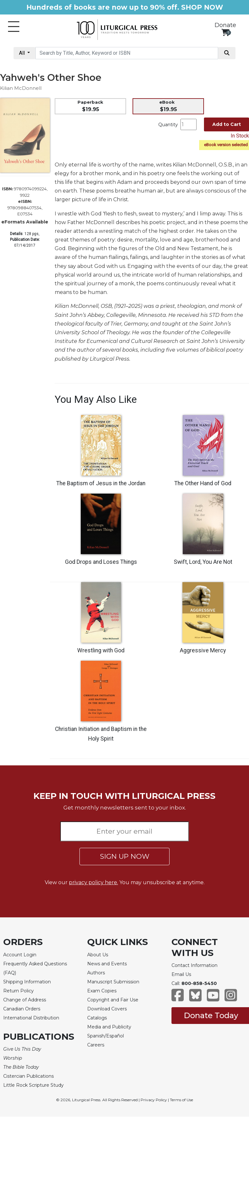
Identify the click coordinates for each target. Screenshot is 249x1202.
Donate (225, 25)
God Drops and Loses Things (101, 562)
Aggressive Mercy (203, 650)
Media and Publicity (109, 1027)
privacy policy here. (93, 882)
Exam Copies (101, 991)
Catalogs (97, 1018)
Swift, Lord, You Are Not (203, 562)
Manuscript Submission (113, 982)
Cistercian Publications (28, 1076)
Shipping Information (27, 982)
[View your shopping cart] (225, 32)
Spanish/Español (105, 1036)
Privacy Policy (154, 1099)
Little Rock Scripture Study (33, 1085)
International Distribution (31, 1018)
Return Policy (18, 991)
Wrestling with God (100, 650)
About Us (97, 955)
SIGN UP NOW (124, 856)
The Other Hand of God (202, 483)
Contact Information (194, 965)
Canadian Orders (21, 1009)
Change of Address (24, 1000)
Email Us (181, 974)
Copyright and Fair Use (112, 1000)
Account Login (19, 955)
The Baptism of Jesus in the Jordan (100, 483)
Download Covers (107, 1009)
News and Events (107, 964)
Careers (95, 1045)
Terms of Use (181, 1099)
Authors (96, 973)
